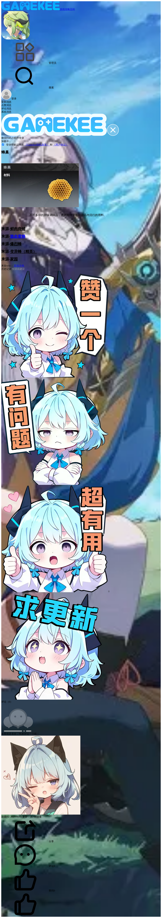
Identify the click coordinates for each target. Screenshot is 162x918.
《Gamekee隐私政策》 (37, 144)
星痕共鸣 (18, 265)
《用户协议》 (60, 144)
